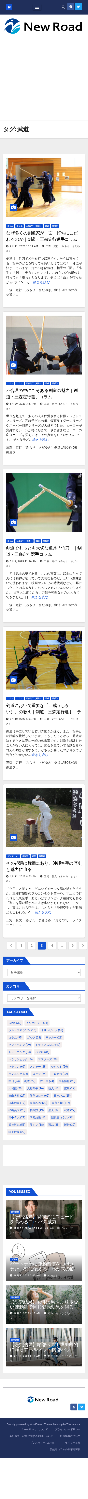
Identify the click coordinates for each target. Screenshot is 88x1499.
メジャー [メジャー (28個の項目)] (38, 1066)
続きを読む (41, 282)
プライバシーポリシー (68, 1429)
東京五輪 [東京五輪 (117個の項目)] (61, 1102)
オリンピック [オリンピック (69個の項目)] (52, 1030)
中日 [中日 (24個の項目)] (14, 1081)
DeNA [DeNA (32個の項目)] (14, 1023)
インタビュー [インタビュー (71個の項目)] (37, 1023)
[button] (63, 7)
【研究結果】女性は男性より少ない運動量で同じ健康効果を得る (44, 1304)
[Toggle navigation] (37, 7)
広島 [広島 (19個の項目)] (69, 1088)
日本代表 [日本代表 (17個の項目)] (16, 1102)
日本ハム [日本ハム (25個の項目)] (62, 1095)
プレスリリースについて (44, 1442)
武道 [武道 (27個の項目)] (69, 1110)
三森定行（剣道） (34, 226)
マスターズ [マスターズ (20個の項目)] (48, 1059)
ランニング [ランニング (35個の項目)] (18, 1073)
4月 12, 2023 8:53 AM (23, 876)
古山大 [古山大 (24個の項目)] (47, 1081)
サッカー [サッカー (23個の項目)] (54, 1037)
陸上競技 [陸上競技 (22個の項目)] (16, 1132)
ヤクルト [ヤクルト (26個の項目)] (59, 1066)
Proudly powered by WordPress (25, 1424)
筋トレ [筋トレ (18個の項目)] (37, 1124)
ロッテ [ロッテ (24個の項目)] (40, 1073)
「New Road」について (34, 1429)
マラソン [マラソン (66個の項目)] (16, 1066)
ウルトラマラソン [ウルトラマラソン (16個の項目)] (22, 1030)
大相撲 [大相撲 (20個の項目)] (15, 1088)
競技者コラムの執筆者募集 (65, 1449)
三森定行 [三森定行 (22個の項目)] (59, 1073)
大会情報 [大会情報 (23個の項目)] (67, 1081)
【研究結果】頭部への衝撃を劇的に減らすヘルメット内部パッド (44, 1347)
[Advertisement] (39, 75)
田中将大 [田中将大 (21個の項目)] (16, 1117)
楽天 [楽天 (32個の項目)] (54, 1110)
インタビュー (13, 856)
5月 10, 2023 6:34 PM (23, 719)
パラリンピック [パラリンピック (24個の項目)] (21, 1059)
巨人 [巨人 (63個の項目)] (54, 1088)
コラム (10, 226)
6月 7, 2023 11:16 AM (23, 561)
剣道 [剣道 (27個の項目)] (30, 1081)
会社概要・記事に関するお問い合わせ (31, 1436)
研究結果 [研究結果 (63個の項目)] (38, 1117)
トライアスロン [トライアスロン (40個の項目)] (47, 1044)
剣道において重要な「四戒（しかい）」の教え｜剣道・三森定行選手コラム (43, 712)
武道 (47, 226)
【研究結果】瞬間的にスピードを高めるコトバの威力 (42, 1219)
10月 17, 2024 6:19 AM (28, 1228)
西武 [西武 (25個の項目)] (54, 1124)
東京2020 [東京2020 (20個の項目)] (38, 1102)
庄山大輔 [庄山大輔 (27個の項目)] (16, 1095)
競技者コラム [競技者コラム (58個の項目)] (62, 1117)
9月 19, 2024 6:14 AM (27, 1356)
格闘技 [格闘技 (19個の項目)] (37, 1110)
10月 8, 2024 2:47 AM (27, 1275)
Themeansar (73, 1424)
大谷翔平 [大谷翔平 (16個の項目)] (35, 1088)
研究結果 (15, 1212)
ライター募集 (73, 1442)
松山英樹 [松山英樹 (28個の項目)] (16, 1110)
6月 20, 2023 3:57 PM (23, 403)
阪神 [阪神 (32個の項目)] (69, 1124)
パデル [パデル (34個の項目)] (42, 1052)
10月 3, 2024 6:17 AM (27, 1313)
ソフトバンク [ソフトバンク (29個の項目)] (19, 1044)
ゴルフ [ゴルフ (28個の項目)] (34, 1037)
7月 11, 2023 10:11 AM (24, 246)
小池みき (51, 1275)
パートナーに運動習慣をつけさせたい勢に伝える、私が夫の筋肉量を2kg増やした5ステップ (42, 1268)
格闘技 (25, 856)
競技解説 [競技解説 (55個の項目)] (16, 1124)
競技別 (55, 226)
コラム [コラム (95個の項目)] (15, 1037)
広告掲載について (70, 1436)
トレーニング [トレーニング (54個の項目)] (19, 1052)
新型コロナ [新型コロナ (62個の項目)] (39, 1095)
